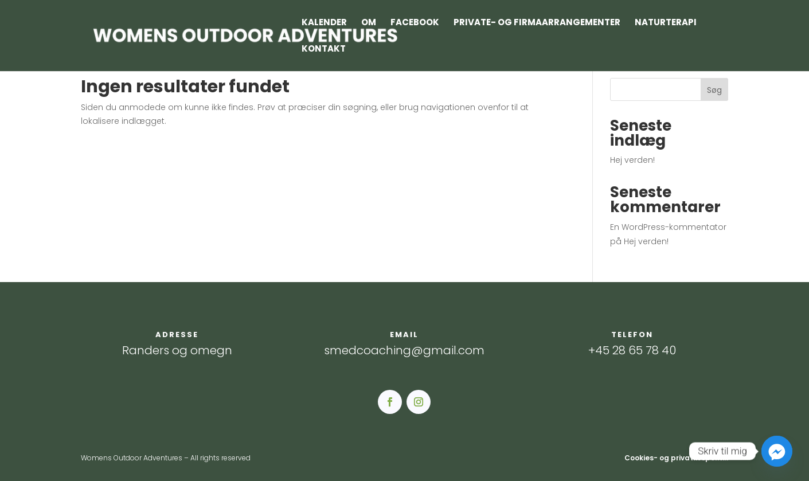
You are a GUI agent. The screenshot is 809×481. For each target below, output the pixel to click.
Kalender (324, 23)
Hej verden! (632, 160)
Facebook (414, 23)
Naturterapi (666, 23)
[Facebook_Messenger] (776, 451)
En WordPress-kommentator (668, 227)
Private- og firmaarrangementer (537, 23)
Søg (714, 90)
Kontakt (324, 49)
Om (368, 23)
